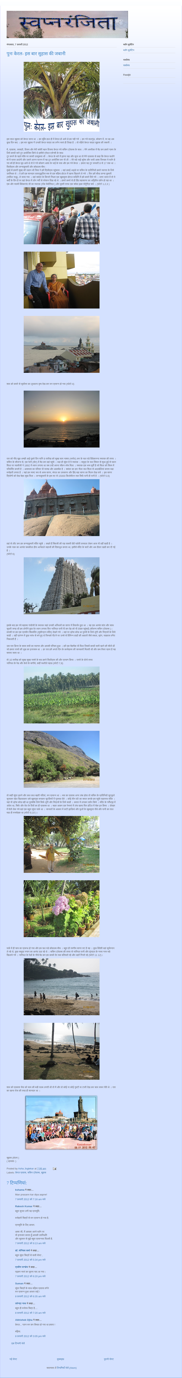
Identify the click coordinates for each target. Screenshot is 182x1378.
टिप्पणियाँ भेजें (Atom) (67, 1367)
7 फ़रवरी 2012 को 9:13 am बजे (30, 1243)
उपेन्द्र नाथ (20, 1303)
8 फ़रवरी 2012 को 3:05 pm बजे (30, 1336)
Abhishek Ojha (23, 1319)
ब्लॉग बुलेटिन (128, 50)
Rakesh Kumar (23, 1206)
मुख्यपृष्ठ (60, 1359)
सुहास (43, 1172)
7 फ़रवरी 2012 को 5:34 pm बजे (30, 1259)
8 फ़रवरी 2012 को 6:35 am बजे (30, 1296)
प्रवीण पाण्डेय (21, 1267)
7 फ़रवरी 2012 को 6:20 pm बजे (30, 1276)
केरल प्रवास (20, 1172)
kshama (19, 1189)
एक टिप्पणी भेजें (18, 1343)
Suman (19, 1283)
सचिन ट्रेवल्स (33, 1172)
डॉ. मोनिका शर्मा (23, 1250)
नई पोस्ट (13, 1359)
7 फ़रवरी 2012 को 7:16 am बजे (30, 1199)
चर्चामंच (126, 65)
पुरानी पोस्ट (109, 1359)
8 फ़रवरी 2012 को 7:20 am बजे (30, 1312)
